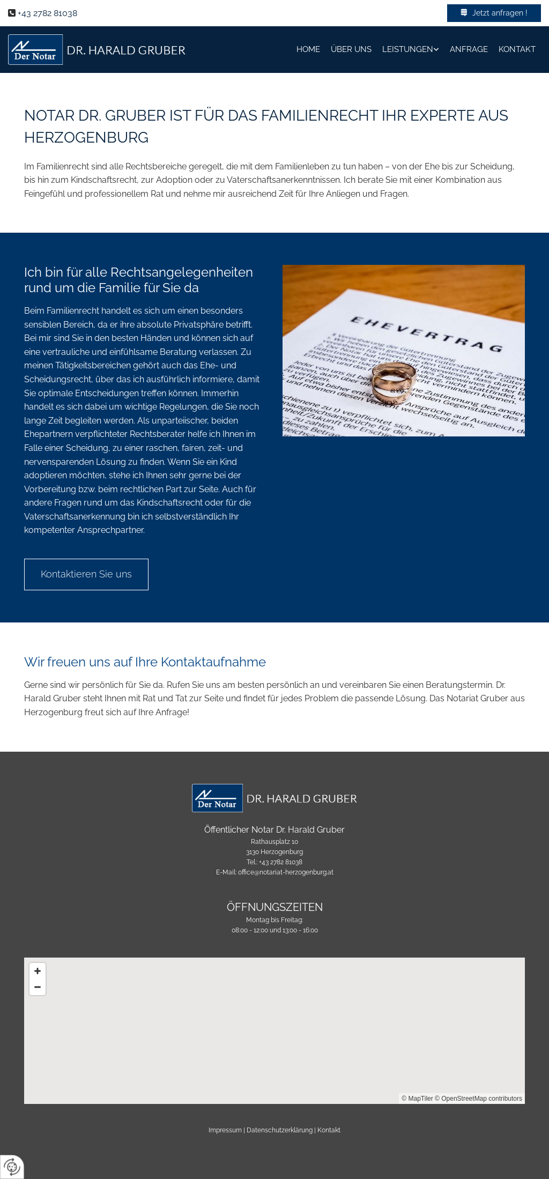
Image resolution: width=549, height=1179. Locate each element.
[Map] (274, 1031)
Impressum (225, 1130)
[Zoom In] (37, 971)
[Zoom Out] (37, 987)
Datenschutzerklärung (280, 1130)
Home (308, 49)
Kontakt (517, 49)
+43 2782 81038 (47, 13)
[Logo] (97, 49)
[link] (410, 49)
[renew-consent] (12, 1167)
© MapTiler (417, 1098)
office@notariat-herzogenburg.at (285, 872)
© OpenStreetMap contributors (478, 1098)
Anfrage (469, 49)
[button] (494, 13)
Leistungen (407, 49)
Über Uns (351, 49)
